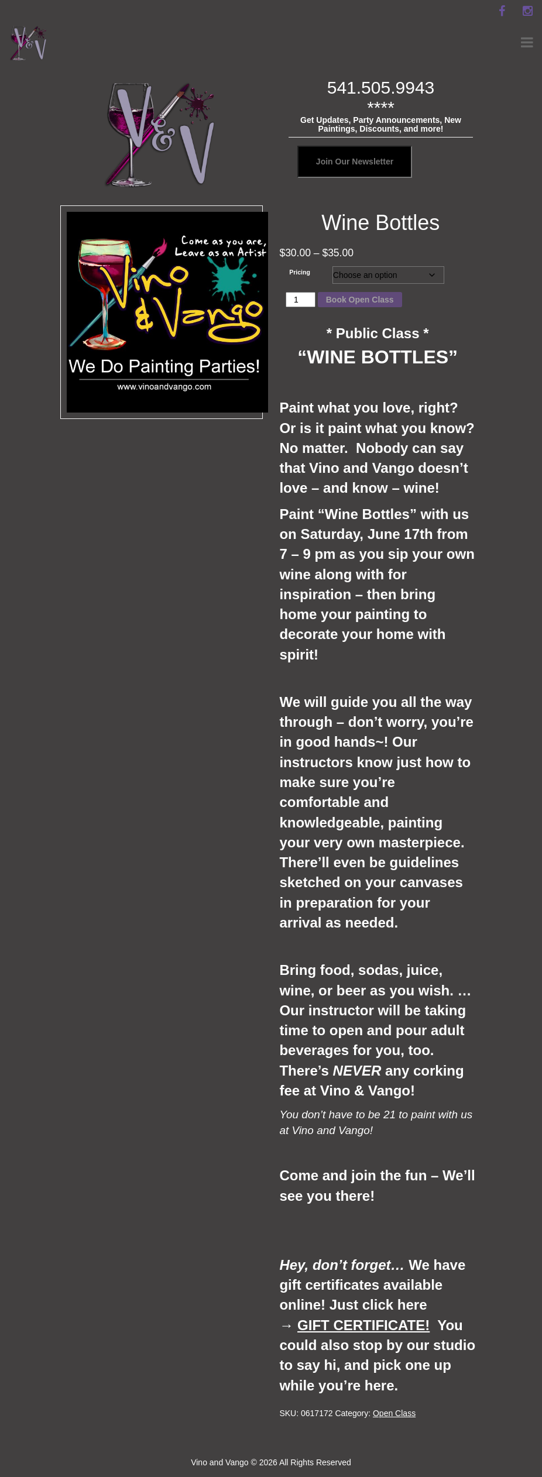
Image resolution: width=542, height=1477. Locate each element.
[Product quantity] (300, 299)
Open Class (394, 1413)
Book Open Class (360, 299)
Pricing (299, 272)
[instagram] (527, 11)
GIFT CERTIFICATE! (363, 1325)
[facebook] (501, 11)
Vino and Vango (219, 1462)
